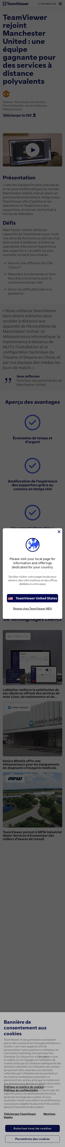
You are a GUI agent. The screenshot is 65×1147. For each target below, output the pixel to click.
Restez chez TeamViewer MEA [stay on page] (32, 608)
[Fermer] (58, 531)
